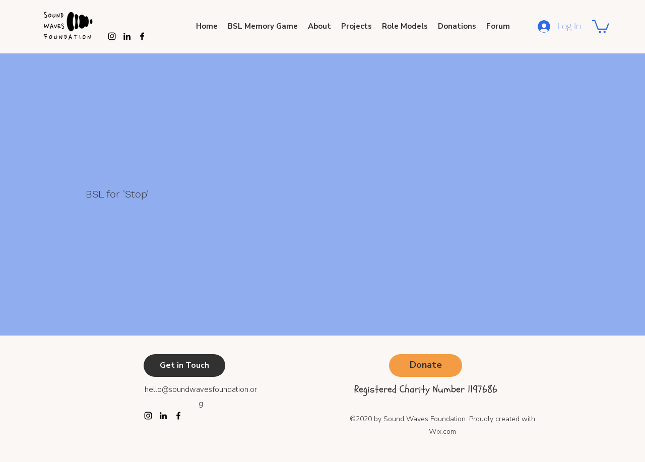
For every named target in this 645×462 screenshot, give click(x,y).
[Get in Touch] (184, 365)
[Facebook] (178, 416)
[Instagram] (112, 36)
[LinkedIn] (163, 416)
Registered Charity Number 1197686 (425, 389)
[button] (600, 26)
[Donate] (425, 365)
